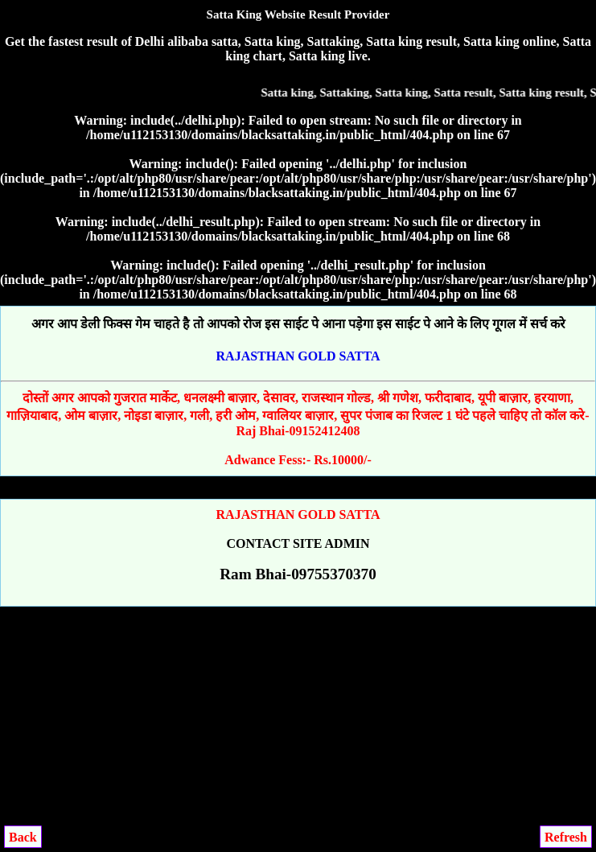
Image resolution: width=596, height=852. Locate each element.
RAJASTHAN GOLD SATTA (298, 356)
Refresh (566, 837)
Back (23, 837)
